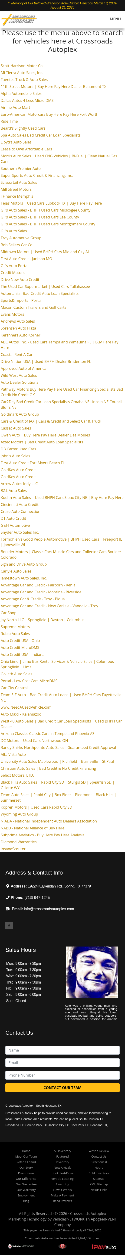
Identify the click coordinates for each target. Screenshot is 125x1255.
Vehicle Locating (62, 1179)
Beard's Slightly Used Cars (23, 128)
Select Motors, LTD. (17, 775)
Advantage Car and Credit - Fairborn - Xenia (38, 585)
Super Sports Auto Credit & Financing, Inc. (37, 175)
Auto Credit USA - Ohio (20, 640)
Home (26, 1151)
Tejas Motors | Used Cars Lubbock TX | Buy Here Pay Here (51, 203)
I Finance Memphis (17, 196)
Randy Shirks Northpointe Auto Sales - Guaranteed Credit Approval (58, 747)
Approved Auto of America (23, 368)
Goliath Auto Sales (16, 673)
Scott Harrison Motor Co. (22, 65)
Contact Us (98, 1156)
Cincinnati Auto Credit (20, 504)
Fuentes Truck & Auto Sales (24, 79)
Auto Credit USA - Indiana (22, 654)
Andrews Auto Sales (18, 321)
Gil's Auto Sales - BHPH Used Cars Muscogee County (45, 210)
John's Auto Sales (15, 455)
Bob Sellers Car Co (16, 244)
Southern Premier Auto (21, 168)
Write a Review (99, 1151)
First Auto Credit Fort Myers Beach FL (33, 462)
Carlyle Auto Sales (16, 571)
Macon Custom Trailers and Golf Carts (33, 307)
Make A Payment (62, 1195)
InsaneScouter (13, 848)
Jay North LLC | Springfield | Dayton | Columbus (42, 619)
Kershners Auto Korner (20, 335)
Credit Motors (13, 272)
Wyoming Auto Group (19, 814)
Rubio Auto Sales (15, 633)
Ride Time (9, 121)
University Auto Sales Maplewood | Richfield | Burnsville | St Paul (57, 761)
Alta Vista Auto (13, 754)
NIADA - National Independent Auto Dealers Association (49, 821)
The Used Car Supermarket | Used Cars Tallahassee (45, 286)
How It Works (62, 1190)
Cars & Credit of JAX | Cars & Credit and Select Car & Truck (51, 421)
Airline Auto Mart (15, 107)
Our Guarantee (26, 1184)
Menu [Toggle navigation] (113, 19)
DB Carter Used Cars (18, 449)
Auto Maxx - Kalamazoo (21, 714)
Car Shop (8, 612)
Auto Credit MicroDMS (20, 647)
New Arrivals (62, 1167)
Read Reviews (62, 1201)
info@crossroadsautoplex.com (49, 909)
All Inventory (62, 1151)
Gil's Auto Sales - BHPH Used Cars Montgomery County (48, 224)
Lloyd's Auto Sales (16, 142)
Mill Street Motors (16, 189)
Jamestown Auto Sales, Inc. (24, 578)
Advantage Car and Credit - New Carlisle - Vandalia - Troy (49, 605)
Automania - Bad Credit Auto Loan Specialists (40, 293)
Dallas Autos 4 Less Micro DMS (27, 100)
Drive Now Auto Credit (20, 279)
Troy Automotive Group (21, 237)
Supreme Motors (15, 626)
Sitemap (99, 1179)
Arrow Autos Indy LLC (19, 483)
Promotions (26, 1173)
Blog (26, 1201)
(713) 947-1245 (37, 898)
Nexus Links (99, 1190)
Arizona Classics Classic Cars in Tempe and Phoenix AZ (48, 733)
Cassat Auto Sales (16, 428)
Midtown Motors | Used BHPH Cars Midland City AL (45, 251)
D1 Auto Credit (13, 518)
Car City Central (14, 687)
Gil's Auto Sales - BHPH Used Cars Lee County (40, 217)
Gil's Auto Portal (14, 265)
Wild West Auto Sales (19, 375)
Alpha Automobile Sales (21, 93)
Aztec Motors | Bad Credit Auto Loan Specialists (42, 442)
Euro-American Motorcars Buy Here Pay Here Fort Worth (49, 114)
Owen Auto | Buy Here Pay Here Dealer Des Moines (45, 435)
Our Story (26, 1167)
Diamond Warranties (19, 841)
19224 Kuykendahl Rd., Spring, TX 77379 (59, 886)
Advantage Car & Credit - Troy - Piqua (33, 598)
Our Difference (26, 1179)
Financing (62, 1184)
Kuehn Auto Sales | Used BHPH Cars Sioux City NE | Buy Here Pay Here (62, 497)
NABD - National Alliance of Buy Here (32, 828)
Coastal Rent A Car (17, 354)
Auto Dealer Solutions (19, 382)
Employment (26, 1195)
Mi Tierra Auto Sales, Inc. (22, 72)
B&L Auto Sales (14, 490)
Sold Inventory (99, 1173)
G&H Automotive (15, 525)
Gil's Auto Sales (14, 231)
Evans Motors (12, 314)
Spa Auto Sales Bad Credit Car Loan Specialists (41, 135)
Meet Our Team (26, 1156)
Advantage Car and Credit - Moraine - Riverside (41, 592)
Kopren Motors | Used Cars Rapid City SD (36, 807)
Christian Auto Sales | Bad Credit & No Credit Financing (48, 768)
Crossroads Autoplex (88, 1213)
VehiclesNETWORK (68, 1219)
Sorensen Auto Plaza (18, 328)
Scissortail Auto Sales (19, 182)
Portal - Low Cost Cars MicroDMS (29, 680)
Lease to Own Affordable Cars (26, 149)
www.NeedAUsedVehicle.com (26, 707)
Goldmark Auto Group (20, 414)
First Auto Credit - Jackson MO (26, 258)
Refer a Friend (26, 1162)
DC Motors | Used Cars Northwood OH (34, 740)
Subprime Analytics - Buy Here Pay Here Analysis (42, 835)
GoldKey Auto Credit (18, 469)
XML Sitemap (99, 1184)
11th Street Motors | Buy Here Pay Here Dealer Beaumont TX (53, 86)
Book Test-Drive (62, 1173)
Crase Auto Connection (20, 511)
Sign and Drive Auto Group (24, 564)
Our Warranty (26, 1190)
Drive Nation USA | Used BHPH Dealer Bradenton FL (46, 361)
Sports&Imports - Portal (21, 300)
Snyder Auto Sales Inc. (20, 532)
